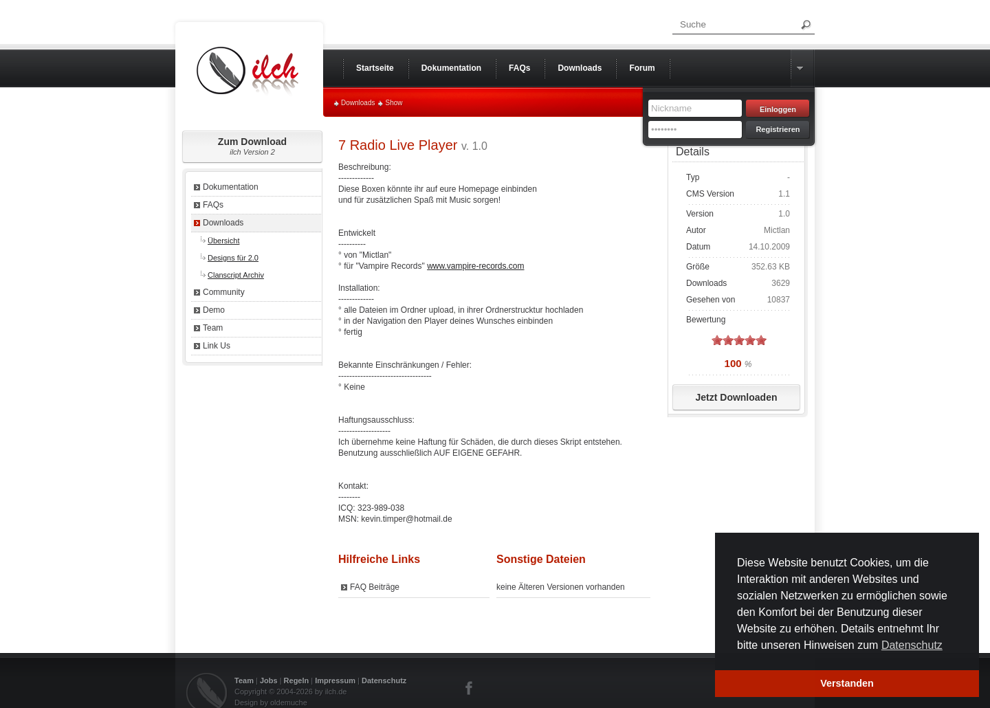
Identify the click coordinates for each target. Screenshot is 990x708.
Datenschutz (384, 680)
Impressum (335, 680)
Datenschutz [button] (912, 645)
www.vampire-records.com (475, 266)
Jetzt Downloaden (736, 397)
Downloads (358, 103)
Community (224, 292)
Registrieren (778, 129)
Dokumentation (230, 187)
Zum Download (252, 146)
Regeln (296, 680)
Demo (214, 310)
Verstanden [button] (847, 683)
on (717, 340)
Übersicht (223, 240)
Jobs (269, 680)
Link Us (216, 346)
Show (393, 103)
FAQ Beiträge (374, 587)
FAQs (213, 205)
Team (213, 328)
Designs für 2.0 (233, 258)
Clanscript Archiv (236, 275)
